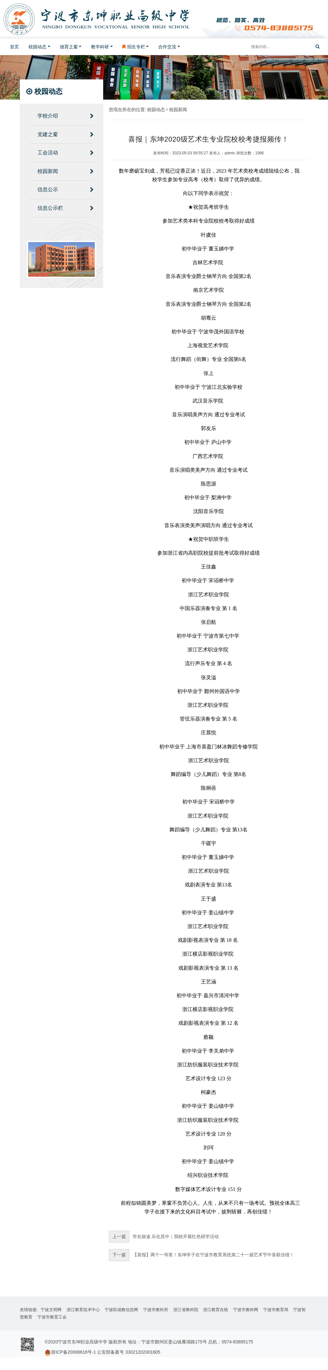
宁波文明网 (51, 1309)
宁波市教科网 (245, 1309)
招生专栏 (133, 46)
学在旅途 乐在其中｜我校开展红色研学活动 (164, 1237)
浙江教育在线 (215, 1309)
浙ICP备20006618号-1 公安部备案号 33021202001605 (105, 1352)
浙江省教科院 (185, 1309)
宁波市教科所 (155, 1309)
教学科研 (100, 46)
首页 (14, 46)
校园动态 (37, 46)
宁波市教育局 (275, 1309)
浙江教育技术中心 (83, 1309)
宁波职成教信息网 (121, 1309)
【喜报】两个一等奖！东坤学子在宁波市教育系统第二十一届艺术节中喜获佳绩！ (201, 1255)
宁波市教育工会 (52, 1317)
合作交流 (167, 46)
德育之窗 (69, 46)
